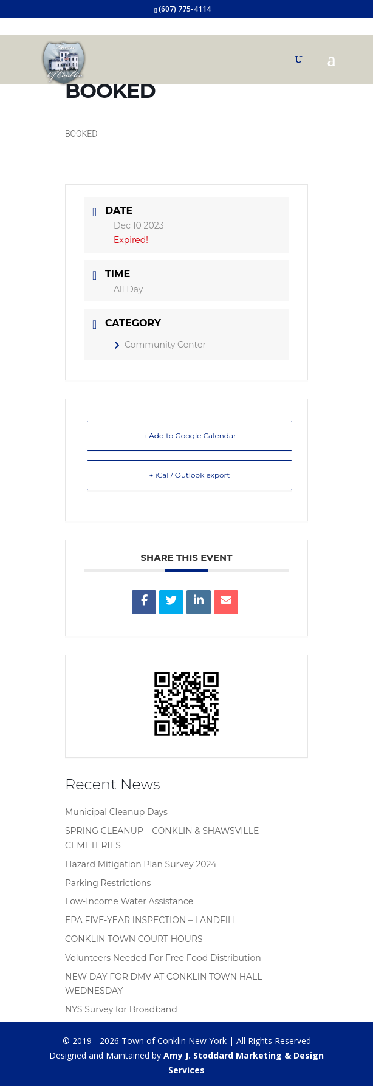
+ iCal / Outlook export (189, 474)
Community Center (160, 344)
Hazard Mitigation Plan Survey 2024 (140, 864)
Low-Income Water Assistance (129, 901)
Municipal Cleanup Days (116, 811)
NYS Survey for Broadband (121, 1009)
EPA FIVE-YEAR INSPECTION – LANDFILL (151, 920)
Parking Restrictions (108, 883)
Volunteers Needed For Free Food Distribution (163, 957)
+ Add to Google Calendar (189, 435)
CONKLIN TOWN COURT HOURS (134, 938)
